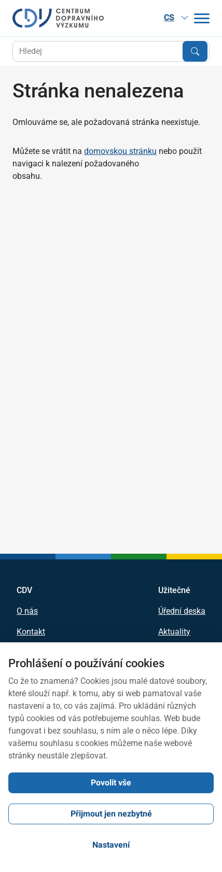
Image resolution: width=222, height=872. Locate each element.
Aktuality (174, 632)
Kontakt (31, 632)
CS (176, 17)
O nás (27, 611)
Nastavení (111, 845)
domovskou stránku (120, 151)
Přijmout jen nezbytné (111, 814)
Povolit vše (111, 782)
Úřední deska (181, 611)
